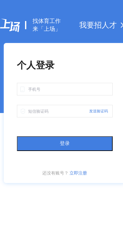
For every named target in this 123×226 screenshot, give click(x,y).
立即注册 (78, 172)
